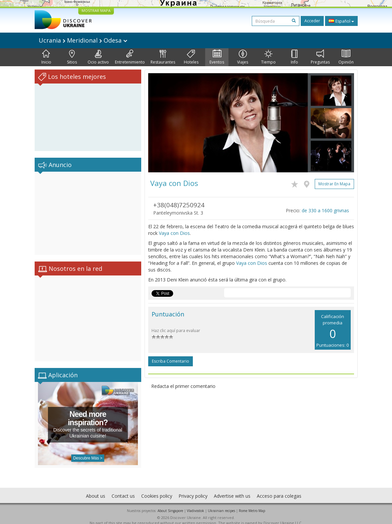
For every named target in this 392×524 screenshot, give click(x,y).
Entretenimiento (130, 57)
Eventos (216, 57)
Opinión (346, 57)
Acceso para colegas (279, 489)
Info (294, 57)
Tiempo (268, 57)
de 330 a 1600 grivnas (325, 210)
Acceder (312, 21)
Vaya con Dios (174, 233)
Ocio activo (98, 57)
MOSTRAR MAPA (96, 10)
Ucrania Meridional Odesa (83, 40)
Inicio (46, 57)
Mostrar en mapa (334, 184)
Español (341, 21)
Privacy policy (193, 489)
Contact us (123, 489)
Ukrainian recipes (221, 504)
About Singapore (170, 504)
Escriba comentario (170, 361)
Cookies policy (156, 489)
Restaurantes (163, 57)
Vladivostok (195, 504)
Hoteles (191, 57)
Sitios (72, 57)
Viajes (242, 57)
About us (95, 489)
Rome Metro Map (252, 504)
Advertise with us (232, 489)
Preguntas (320, 57)
